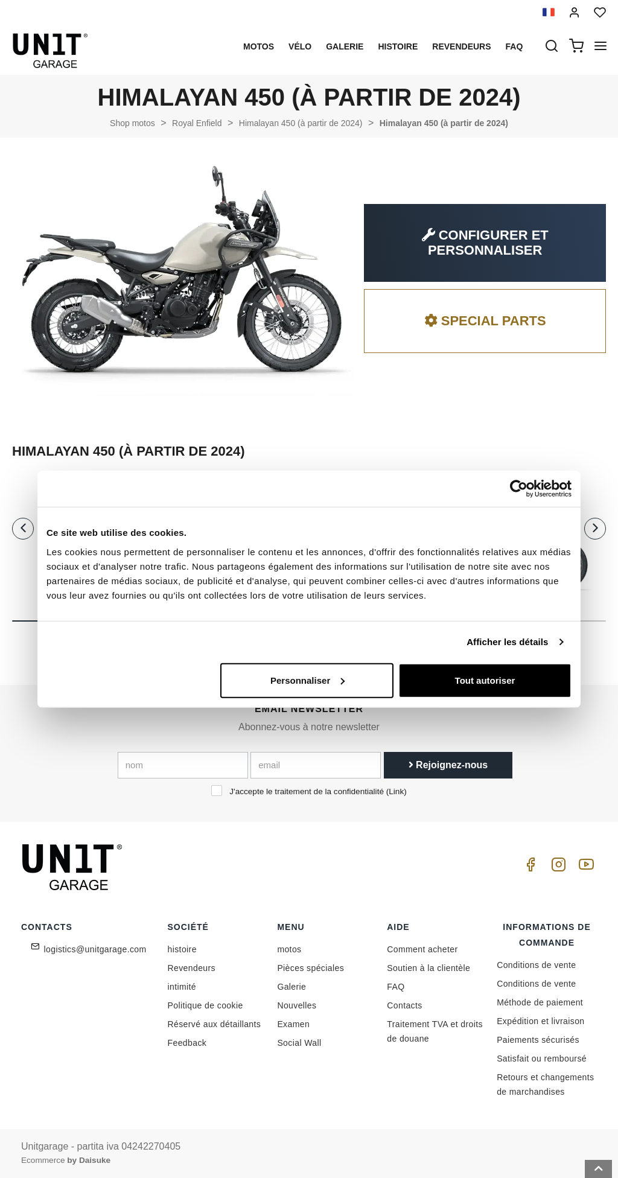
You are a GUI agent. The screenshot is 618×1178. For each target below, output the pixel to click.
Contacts (404, 1005)
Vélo (299, 46)
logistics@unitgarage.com (95, 949)
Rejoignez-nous (448, 765)
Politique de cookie (205, 1005)
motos (258, 46)
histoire (398, 46)
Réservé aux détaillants (214, 1024)
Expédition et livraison (540, 1021)
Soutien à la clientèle (428, 968)
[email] (315, 765)
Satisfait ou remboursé (542, 1058)
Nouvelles (296, 1005)
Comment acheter (422, 949)
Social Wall (299, 1043)
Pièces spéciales (310, 968)
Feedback (187, 1043)
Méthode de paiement (540, 1002)
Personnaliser (307, 680)
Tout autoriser (485, 680)
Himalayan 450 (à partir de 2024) (301, 123)
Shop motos (132, 123)
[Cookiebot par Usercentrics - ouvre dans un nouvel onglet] (519, 489)
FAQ (395, 987)
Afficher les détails (507, 642)
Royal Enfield (197, 123)
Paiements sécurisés (538, 1040)
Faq (514, 46)
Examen (293, 1024)
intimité (182, 987)
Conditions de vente (536, 965)
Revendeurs (461, 46)
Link (396, 791)
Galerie (344, 46)
